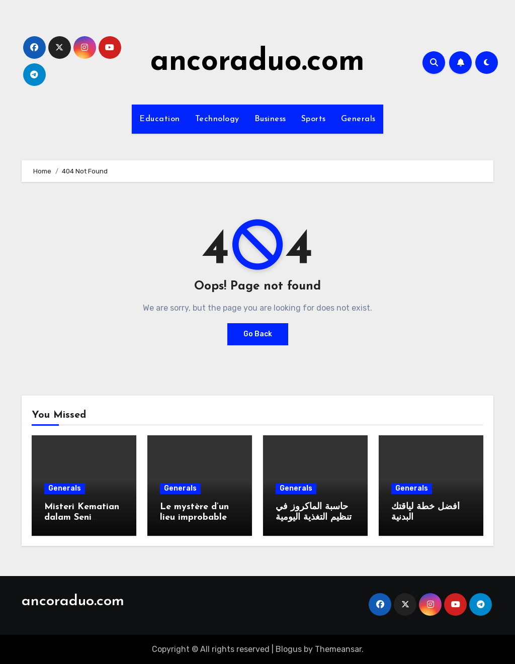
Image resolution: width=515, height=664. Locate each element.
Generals (358, 119)
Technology (217, 119)
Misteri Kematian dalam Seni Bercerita (81, 517)
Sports (313, 119)
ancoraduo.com (257, 62)
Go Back (257, 334)
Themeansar (338, 649)
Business (270, 119)
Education (159, 119)
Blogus (289, 649)
